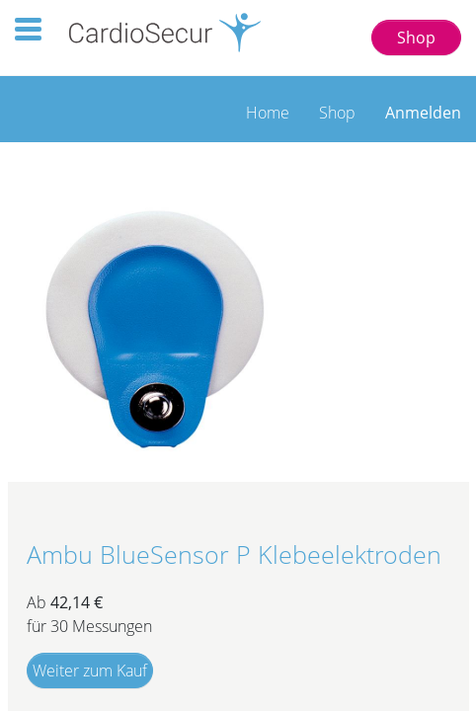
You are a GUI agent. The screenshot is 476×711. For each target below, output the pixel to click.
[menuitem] (267, 107)
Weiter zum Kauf (90, 670)
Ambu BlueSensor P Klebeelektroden (234, 554)
